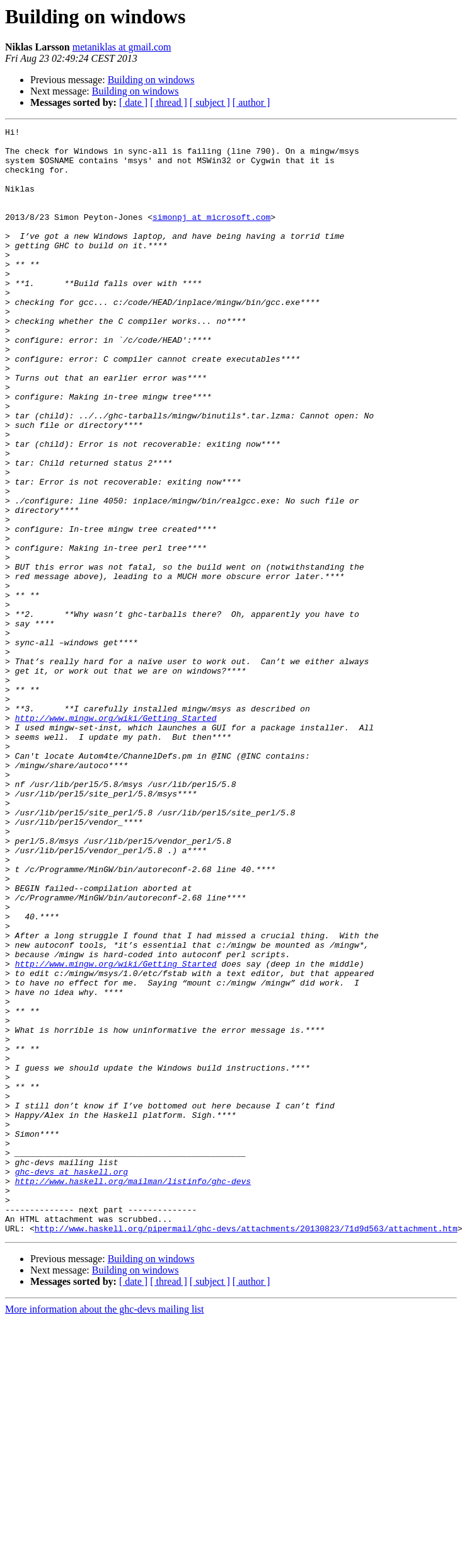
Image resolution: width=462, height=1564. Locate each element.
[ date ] (133, 102)
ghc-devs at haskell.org (71, 1381)
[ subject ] (210, 102)
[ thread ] (168, 102)
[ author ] (251, 102)
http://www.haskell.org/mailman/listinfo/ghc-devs (133, 1392)
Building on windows (151, 79)
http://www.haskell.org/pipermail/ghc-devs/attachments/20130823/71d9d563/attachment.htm (246, 1449)
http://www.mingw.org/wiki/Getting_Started (116, 836)
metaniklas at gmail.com (121, 47)
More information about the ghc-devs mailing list (104, 1530)
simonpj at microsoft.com (211, 235)
